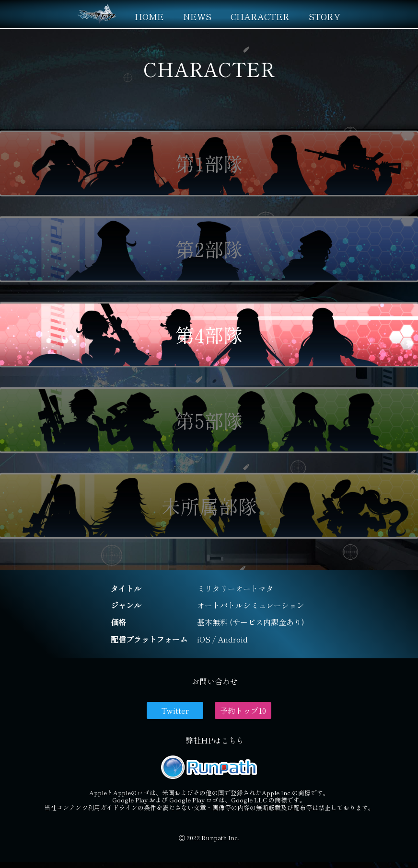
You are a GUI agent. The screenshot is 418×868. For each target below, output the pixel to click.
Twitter (175, 710)
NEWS (197, 16)
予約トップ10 (243, 710)
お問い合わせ (215, 681)
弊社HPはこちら (215, 740)
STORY (324, 16)
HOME (149, 16)
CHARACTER (260, 16)
